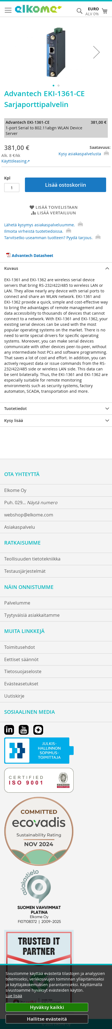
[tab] (56, 268)
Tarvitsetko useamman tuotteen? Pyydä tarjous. (52, 237)
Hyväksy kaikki (47, 1007)
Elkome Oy (15, 490)
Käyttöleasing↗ (15, 161)
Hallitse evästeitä (47, 1019)
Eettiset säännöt (21, 659)
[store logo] (38, 9)
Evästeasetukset (21, 684)
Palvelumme (17, 603)
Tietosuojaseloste (22, 671)
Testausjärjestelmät (25, 571)
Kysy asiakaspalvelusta (80, 153)
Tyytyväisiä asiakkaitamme (32, 615)
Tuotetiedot (15, 408)
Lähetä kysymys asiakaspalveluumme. (43, 224)
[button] (96, 52)
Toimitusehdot (19, 647)
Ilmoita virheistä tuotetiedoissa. (37, 231)
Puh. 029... (30, 502)
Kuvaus (11, 268)
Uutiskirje (14, 696)
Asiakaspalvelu (19, 527)
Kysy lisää (13, 420)
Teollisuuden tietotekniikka (32, 559)
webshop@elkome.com (28, 515)
